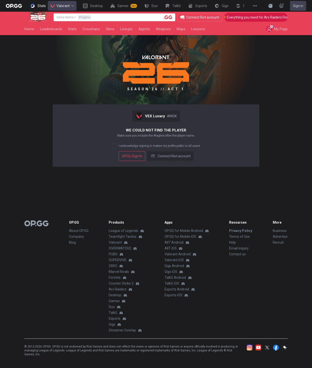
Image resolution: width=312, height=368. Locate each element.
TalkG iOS (172, 283)
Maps (181, 29)
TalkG (113, 313)
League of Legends (123, 231)
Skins (110, 29)
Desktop (115, 295)
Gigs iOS (171, 272)
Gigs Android (174, 266)
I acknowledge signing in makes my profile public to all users (159, 146)
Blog (72, 242)
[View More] (255, 6)
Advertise (280, 237)
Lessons (198, 29)
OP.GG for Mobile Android (184, 231)
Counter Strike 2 (121, 283)
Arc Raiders (118, 289)
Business (280, 231)
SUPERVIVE (118, 260)
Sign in (298, 6)
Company (76, 237)
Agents (144, 29)
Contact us (237, 254)
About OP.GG (78, 231)
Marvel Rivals (119, 272)
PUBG (113, 254)
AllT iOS (171, 248)
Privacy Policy (240, 231)
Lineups (126, 29)
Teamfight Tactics (122, 237)
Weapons (163, 29)
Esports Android (177, 289)
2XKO (113, 266)
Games (114, 301)
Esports (114, 318)
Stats (72, 29)
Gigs (112, 324)
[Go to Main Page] (14, 6)
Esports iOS (173, 295)
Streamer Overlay (122, 330)
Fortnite (115, 277)
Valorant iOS (174, 260)
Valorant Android (178, 254)
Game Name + (74, 17)
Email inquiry (239, 248)
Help (232, 242)
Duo (112, 307)
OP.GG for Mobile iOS (180, 237)
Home (29, 29)
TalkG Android (175, 277)
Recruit (278, 242)
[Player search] (168, 17)
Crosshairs (91, 29)
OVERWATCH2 (120, 248)
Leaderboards (51, 29)
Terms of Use (239, 237)
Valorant (62, 6)
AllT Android (174, 242)
